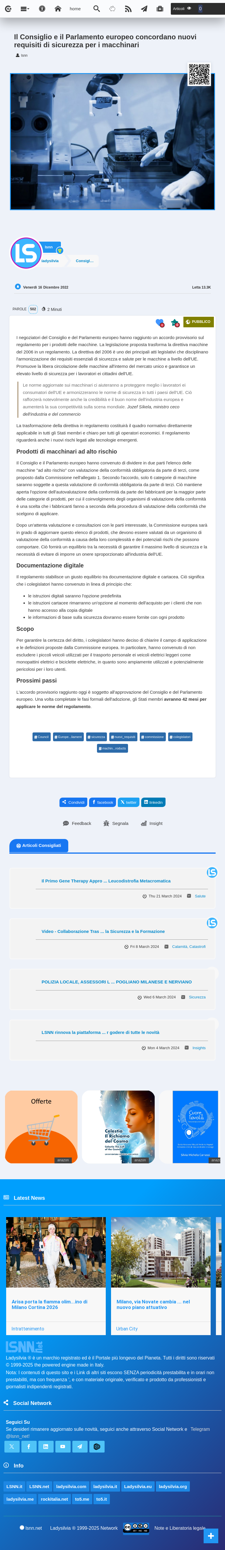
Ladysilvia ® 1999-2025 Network (84, 1528)
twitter (129, 802)
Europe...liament (68, 737)
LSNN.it (14, 1486)
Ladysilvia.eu (138, 1486)
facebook (102, 802)
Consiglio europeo (91, 260)
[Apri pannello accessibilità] (42, 9)
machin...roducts (112, 748)
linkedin (153, 802)
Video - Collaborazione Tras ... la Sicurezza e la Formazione (103, 931)
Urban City (127, 1329)
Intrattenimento (27, 1329)
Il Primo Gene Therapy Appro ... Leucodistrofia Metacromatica (106, 880)
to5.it (101, 1499)
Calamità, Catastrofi (189, 946)
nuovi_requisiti (123, 737)
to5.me (82, 1499)
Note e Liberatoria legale (179, 1528)
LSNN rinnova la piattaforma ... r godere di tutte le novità (100, 1032)
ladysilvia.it (105, 1486)
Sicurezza (197, 997)
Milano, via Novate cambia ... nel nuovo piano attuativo (153, 1304)
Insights (199, 1048)
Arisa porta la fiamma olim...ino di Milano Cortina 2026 (49, 1304)
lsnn (49, 245)
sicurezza (96, 737)
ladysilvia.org (173, 1486)
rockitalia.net (54, 1499)
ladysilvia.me (20, 1499)
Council (41, 737)
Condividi (73, 802)
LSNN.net (39, 1486)
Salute (200, 896)
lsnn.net (31, 1528)
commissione (152, 737)
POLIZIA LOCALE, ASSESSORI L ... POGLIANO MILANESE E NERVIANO (117, 981)
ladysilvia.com (71, 1486)
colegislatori (180, 737)
